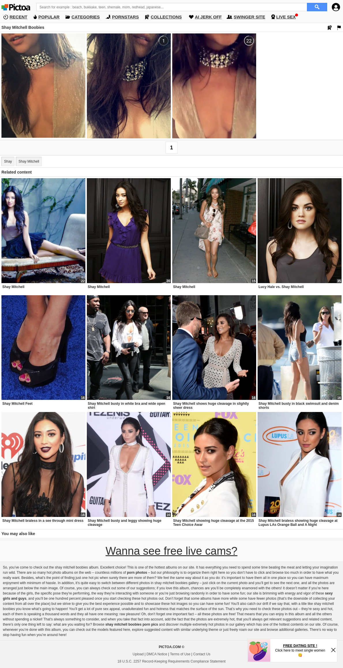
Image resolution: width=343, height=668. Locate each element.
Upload (138, 654)
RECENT (18, 16)
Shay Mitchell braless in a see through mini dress (42, 521)
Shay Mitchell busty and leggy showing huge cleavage (124, 523)
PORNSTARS (125, 16)
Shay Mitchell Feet (17, 404)
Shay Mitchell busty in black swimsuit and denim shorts (298, 406)
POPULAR (48, 16)
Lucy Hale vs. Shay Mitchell (281, 287)
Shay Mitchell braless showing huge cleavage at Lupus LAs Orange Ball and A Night (298, 523)
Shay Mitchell (28, 161)
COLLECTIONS (166, 16)
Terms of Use (180, 654)
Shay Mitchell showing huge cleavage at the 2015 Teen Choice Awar (213, 523)
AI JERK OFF (208, 16)
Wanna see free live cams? (171, 551)
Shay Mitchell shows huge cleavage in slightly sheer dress (211, 406)
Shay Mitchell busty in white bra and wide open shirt (126, 406)
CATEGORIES (86, 16)
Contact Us (201, 654)
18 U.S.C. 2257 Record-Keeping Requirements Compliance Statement (171, 661)
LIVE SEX (286, 16)
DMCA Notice (157, 654)
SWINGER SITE (249, 16)
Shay (8, 161)
